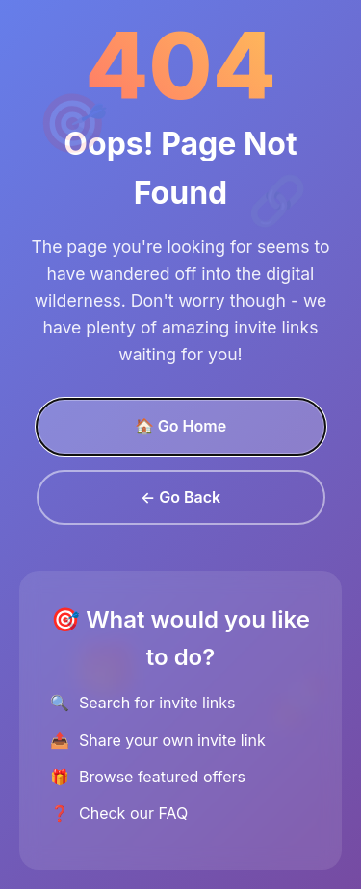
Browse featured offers (162, 776)
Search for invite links (157, 702)
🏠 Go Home (180, 425)
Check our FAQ (133, 813)
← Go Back (180, 496)
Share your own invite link (172, 740)
